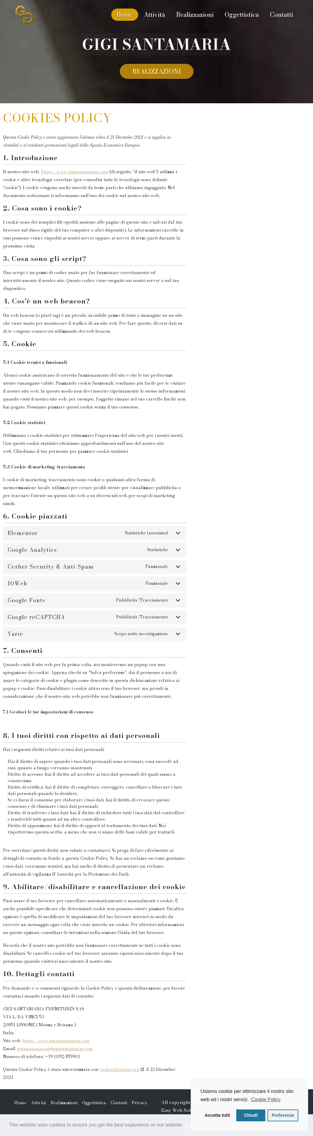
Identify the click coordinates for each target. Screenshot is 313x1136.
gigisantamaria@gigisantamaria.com (55, 1053)
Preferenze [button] (283, 1115)
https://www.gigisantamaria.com (74, 177)
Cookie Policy (266, 1099)
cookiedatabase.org (119, 1074)
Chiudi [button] (251, 1115)
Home (125, 14)
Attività (154, 14)
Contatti (281, 14)
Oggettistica (242, 14)
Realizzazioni (195, 14)
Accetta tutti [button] (217, 1115)
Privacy (139, 1108)
